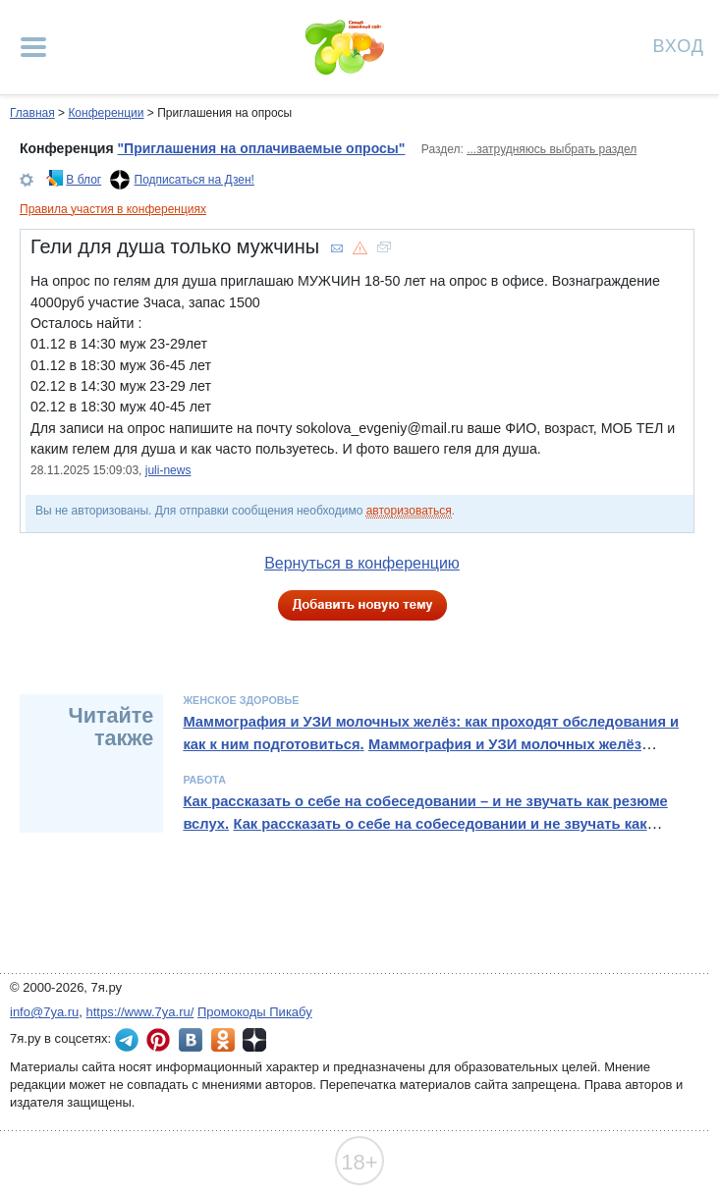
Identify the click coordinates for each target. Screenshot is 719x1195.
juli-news (168, 470)
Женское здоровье (241, 700)
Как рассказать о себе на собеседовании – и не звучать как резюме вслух (425, 812)
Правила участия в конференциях (113, 209)
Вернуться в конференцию (362, 563)
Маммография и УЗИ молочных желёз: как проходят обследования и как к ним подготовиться (431, 732)
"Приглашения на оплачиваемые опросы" (261, 148)
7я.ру (254, 1040)
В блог (83, 180)
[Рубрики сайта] (33, 47)
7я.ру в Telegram (126, 1040)
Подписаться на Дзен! (194, 180)
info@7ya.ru (44, 1012)
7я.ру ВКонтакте (190, 1040)
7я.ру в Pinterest (158, 1040)
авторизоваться (409, 510)
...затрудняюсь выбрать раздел (551, 149)
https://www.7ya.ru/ (140, 1012)
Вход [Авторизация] (678, 44)
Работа (204, 780)
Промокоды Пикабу (254, 1012)
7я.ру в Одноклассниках (223, 1040)
